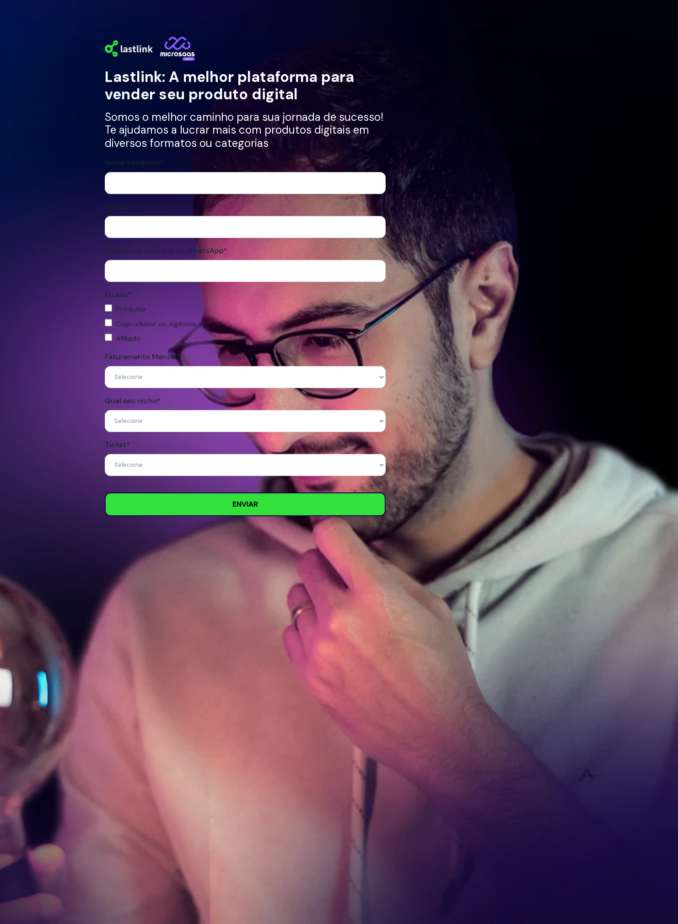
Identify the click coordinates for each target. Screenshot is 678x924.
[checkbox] (245, 324)
